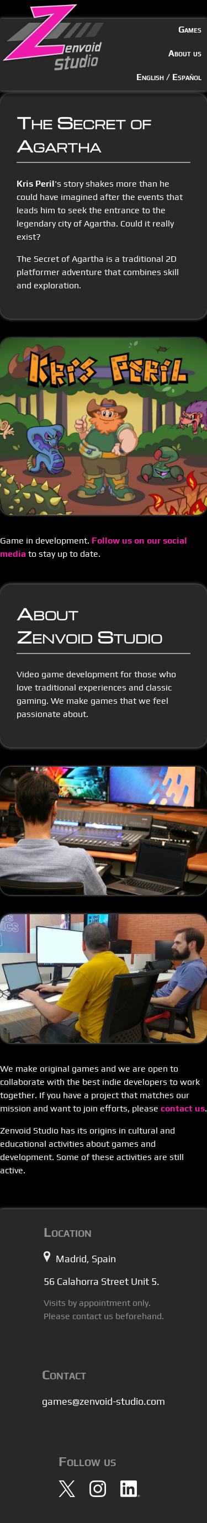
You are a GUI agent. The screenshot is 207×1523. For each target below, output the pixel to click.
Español (186, 77)
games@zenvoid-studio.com (103, 1401)
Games (189, 29)
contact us (183, 1108)
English (150, 77)
